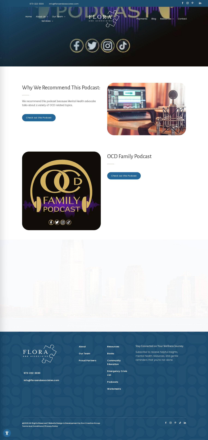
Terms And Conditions (32, 426)
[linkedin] (200, 3)
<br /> (157, 384)
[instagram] (187, 3)
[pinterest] (192, 3)
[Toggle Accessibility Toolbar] (7, 433)
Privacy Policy (51, 426)
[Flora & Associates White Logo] (104, 10)
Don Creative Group (90, 423)
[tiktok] (180, 423)
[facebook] (183, 3)
